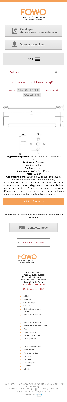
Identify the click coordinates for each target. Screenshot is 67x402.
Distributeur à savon (32, 314)
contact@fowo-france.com (33, 284)
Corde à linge (29, 302)
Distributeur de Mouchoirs (35, 326)
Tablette (27, 369)
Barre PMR (28, 299)
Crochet (26, 306)
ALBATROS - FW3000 (28, 90)
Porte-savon (28, 350)
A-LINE (26, 296)
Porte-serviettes (31, 94)
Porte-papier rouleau (32, 346)
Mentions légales (30, 289)
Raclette (27, 366)
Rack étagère (29, 362)
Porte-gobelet (29, 338)
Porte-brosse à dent (32, 335)
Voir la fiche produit (33, 201)
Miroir (26, 329)
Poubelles (27, 359)
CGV (42, 289)
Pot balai (27, 356)
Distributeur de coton (33, 322)
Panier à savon (29, 332)
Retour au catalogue (33, 242)
